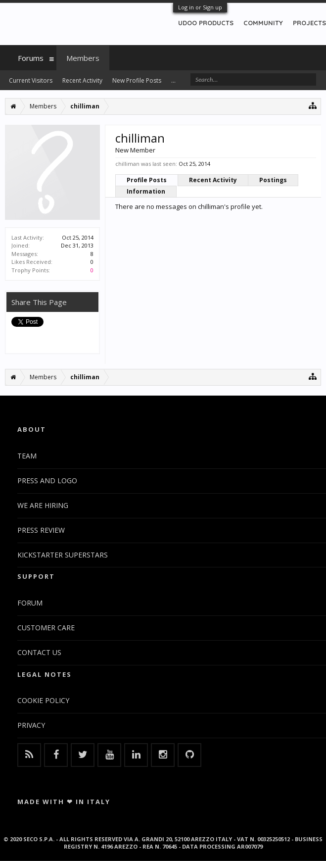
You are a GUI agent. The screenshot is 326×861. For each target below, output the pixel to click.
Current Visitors (30, 80)
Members (82, 58)
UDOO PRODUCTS (205, 23)
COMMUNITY (263, 23)
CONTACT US (39, 652)
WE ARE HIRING (42, 505)
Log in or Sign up (200, 7)
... (173, 80)
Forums (31, 58)
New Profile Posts (136, 80)
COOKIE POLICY (43, 700)
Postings (273, 180)
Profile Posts (147, 180)
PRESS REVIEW (41, 530)
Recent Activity (213, 180)
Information (146, 191)
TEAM (27, 455)
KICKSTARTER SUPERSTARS (62, 554)
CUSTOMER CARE (46, 627)
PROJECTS (309, 23)
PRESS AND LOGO (47, 480)
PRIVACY (31, 725)
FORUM (30, 603)
